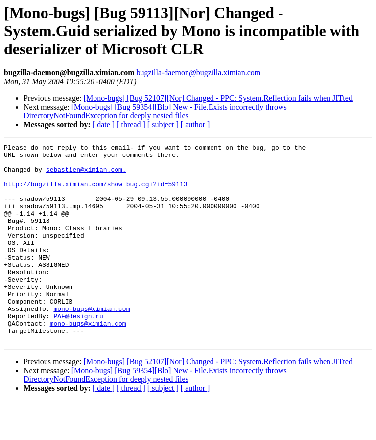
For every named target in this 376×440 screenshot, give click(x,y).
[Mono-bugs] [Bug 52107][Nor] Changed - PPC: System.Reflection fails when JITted (218, 98)
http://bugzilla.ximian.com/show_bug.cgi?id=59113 (95, 192)
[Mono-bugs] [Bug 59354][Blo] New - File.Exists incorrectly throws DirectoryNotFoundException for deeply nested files (155, 111)
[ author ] (195, 124)
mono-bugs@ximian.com (91, 342)
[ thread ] (131, 124)
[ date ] (104, 124)
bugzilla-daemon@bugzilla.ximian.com (198, 72)
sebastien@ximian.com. (86, 175)
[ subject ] (163, 124)
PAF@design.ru (78, 351)
